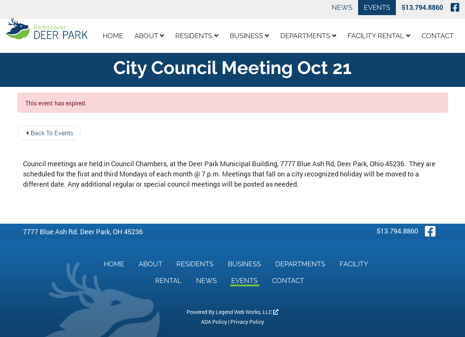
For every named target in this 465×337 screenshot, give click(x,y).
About (149, 36)
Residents (196, 36)
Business (249, 36)
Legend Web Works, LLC (247, 311)
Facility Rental (379, 36)
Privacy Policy (247, 321)
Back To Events (49, 133)
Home (113, 36)
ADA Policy (214, 321)
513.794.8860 (422, 7)
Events (377, 7)
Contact (438, 36)
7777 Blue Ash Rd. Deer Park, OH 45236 (83, 231)
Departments (308, 36)
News (342, 7)
